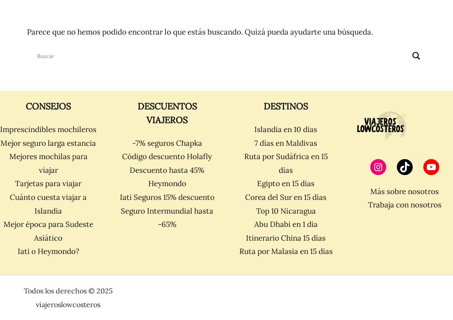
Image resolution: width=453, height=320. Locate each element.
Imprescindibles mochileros (48, 129)
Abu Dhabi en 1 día (286, 224)
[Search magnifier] (416, 56)
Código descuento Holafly (167, 156)
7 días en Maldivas (285, 143)
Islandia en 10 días (285, 129)
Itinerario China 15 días (286, 238)
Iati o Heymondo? (48, 251)
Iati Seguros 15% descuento (167, 197)
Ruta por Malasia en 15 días (286, 251)
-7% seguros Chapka (167, 143)
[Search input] (222, 56)
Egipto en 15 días (286, 183)
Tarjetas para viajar (48, 183)
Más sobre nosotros (404, 191)
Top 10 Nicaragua (286, 211)
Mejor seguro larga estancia (48, 143)
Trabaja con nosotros (404, 205)
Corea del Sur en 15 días (285, 197)
